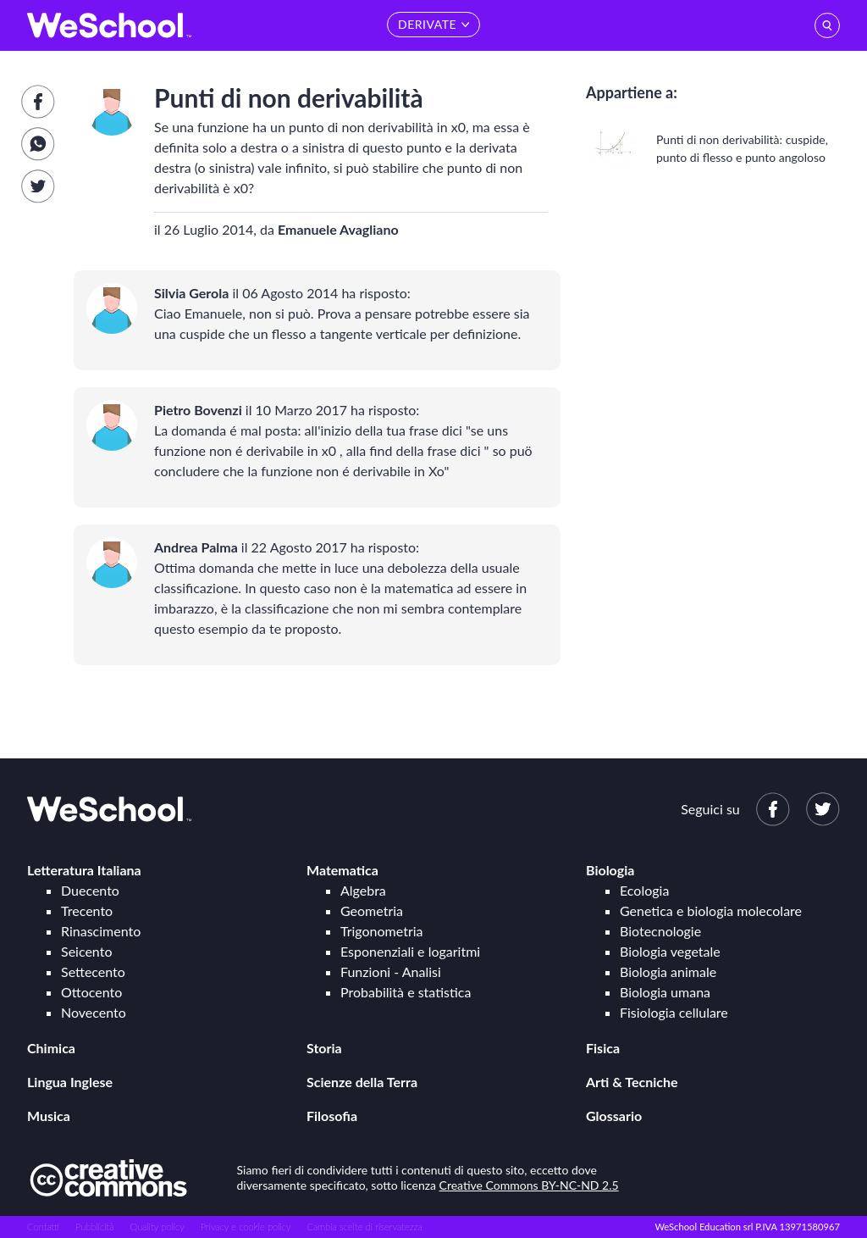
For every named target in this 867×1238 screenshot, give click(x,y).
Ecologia (644, 890)
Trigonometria (381, 931)
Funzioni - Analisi (390, 971)
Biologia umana (665, 992)
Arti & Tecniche (632, 1082)
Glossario (614, 1116)
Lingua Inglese (70, 1082)
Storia (324, 1048)
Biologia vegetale (670, 951)
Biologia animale (668, 971)
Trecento (87, 910)
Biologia (610, 870)
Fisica (603, 1048)
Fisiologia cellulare (674, 1012)
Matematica (342, 870)
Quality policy (157, 1226)
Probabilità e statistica (405, 992)
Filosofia (331, 1116)
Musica (48, 1116)
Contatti (43, 1226)
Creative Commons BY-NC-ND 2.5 (529, 1185)
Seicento (86, 951)
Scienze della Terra (361, 1082)
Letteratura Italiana (84, 870)
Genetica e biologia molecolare (711, 910)
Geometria (371, 910)
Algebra (363, 890)
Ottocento (91, 992)
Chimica (51, 1048)
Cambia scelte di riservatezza (364, 1226)
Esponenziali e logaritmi (410, 951)
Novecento (93, 1012)
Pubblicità (94, 1226)
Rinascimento (101, 931)
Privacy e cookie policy (246, 1226)
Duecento (90, 890)
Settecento (93, 971)
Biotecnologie (660, 931)
